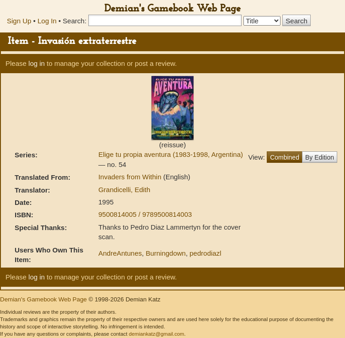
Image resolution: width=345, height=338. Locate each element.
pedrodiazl (205, 253)
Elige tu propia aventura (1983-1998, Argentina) (170, 154)
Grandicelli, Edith (124, 189)
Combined (284, 157)
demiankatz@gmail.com (156, 334)
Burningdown (166, 253)
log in (36, 63)
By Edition (319, 157)
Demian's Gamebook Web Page (172, 9)
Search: (74, 21)
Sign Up (19, 21)
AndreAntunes (120, 253)
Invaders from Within (130, 177)
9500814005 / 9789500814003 (145, 214)
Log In (47, 21)
